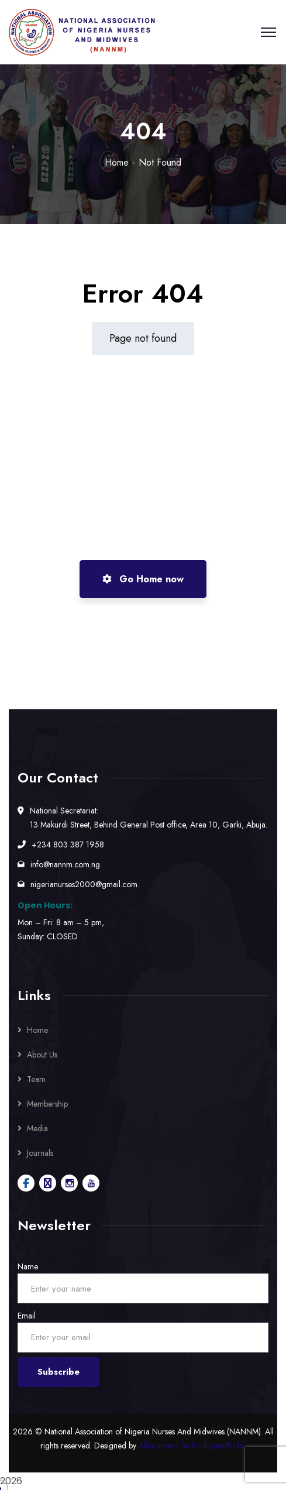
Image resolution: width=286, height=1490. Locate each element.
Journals (40, 1153)
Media (37, 1128)
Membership (47, 1104)
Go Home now (143, 579)
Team (36, 1079)
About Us (42, 1054)
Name (28, 1266)
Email (27, 1315)
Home (117, 162)
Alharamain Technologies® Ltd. (192, 1445)
